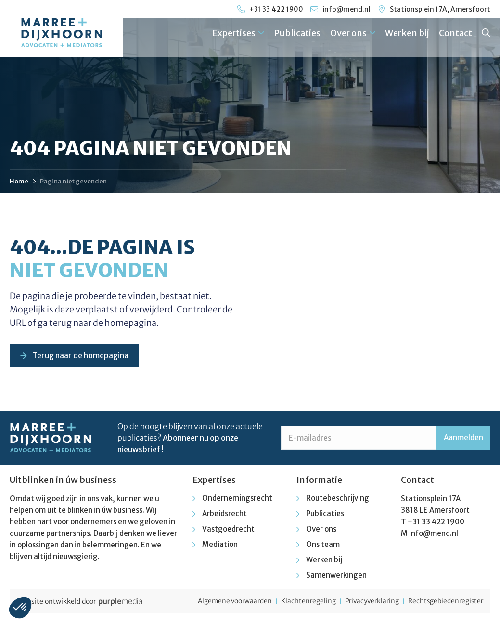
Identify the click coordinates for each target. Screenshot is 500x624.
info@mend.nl (433, 534)
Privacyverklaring (366, 602)
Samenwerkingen (336, 576)
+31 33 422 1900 (436, 522)
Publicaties (297, 33)
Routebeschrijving (337, 499)
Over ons (352, 33)
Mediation (220, 545)
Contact (455, 33)
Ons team (323, 545)
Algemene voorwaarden (222, 602)
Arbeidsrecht (224, 514)
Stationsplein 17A (431, 499)
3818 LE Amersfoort (435, 511)
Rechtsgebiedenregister (444, 602)
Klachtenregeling (299, 602)
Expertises (238, 33)
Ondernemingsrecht (237, 499)
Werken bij (407, 33)
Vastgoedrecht (228, 530)
